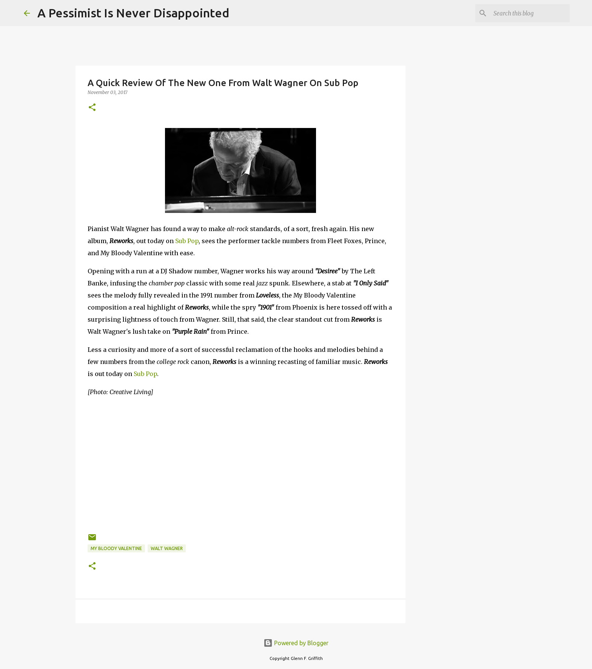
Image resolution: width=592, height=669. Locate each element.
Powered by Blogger (296, 643)
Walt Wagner (167, 548)
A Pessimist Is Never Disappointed (133, 13)
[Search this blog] (530, 13)
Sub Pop (187, 241)
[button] (92, 108)
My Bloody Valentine (116, 548)
